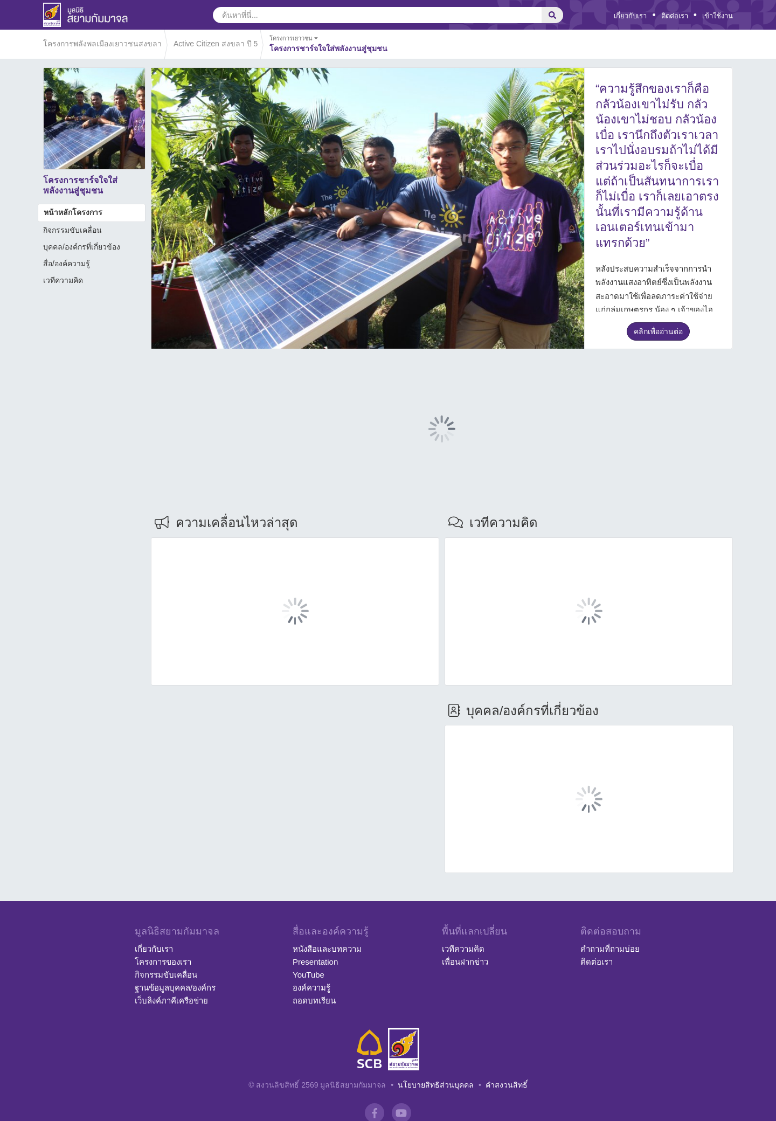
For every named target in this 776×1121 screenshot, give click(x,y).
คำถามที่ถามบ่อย (610, 948)
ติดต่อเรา (674, 16)
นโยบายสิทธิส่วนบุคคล (436, 1085)
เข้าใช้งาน (717, 16)
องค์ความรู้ (311, 987)
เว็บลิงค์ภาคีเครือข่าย (171, 1000)
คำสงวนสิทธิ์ (507, 1085)
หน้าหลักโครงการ (73, 212)
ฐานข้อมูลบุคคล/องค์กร (175, 987)
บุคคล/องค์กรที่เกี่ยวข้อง (81, 247)
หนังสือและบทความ (327, 948)
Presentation (315, 961)
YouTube (308, 974)
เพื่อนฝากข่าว (465, 961)
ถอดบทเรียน (314, 1000)
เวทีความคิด (63, 280)
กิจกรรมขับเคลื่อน (72, 230)
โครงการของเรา (163, 961)
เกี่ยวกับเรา (630, 16)
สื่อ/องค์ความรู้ (66, 263)
